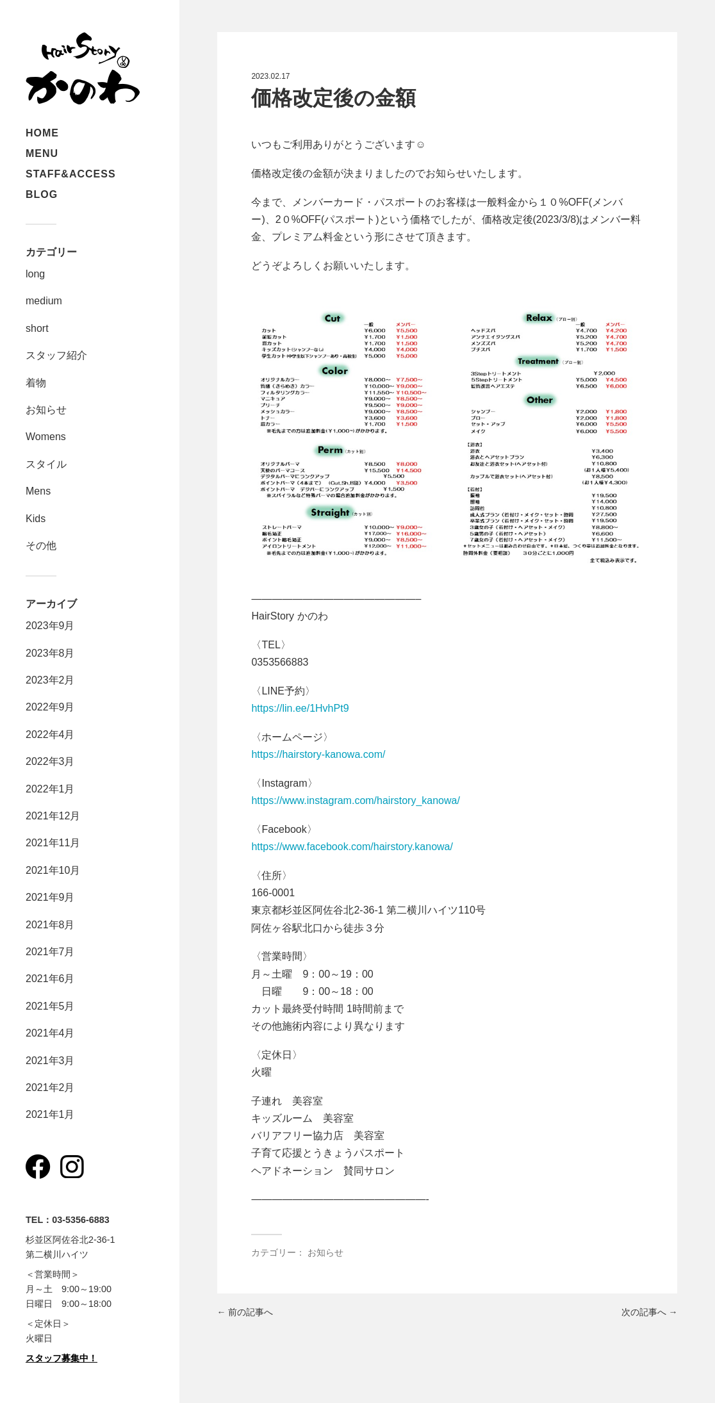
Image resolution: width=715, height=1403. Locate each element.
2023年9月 (50, 625)
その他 (41, 545)
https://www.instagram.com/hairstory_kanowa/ (355, 800)
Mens (38, 491)
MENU (42, 153)
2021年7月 (50, 951)
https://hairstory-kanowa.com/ (318, 754)
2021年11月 (53, 842)
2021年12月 (53, 815)
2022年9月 (50, 707)
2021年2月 (50, 1087)
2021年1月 (50, 1114)
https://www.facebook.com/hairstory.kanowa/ (352, 846)
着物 (36, 382)
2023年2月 (50, 680)
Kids (35, 518)
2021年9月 (50, 897)
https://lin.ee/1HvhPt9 (300, 708)
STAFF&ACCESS (71, 173)
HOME (42, 132)
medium (44, 300)
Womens (46, 436)
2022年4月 (50, 734)
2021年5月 (50, 1006)
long (35, 273)
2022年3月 (50, 761)
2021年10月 (53, 870)
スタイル (46, 464)
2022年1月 (50, 789)
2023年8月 (50, 653)
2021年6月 (50, 978)
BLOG (42, 194)
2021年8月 (50, 924)
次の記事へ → (649, 1312)
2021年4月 (50, 1033)
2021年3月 (50, 1060)
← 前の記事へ (245, 1312)
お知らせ (46, 409)
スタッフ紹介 (56, 355)
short (37, 328)
